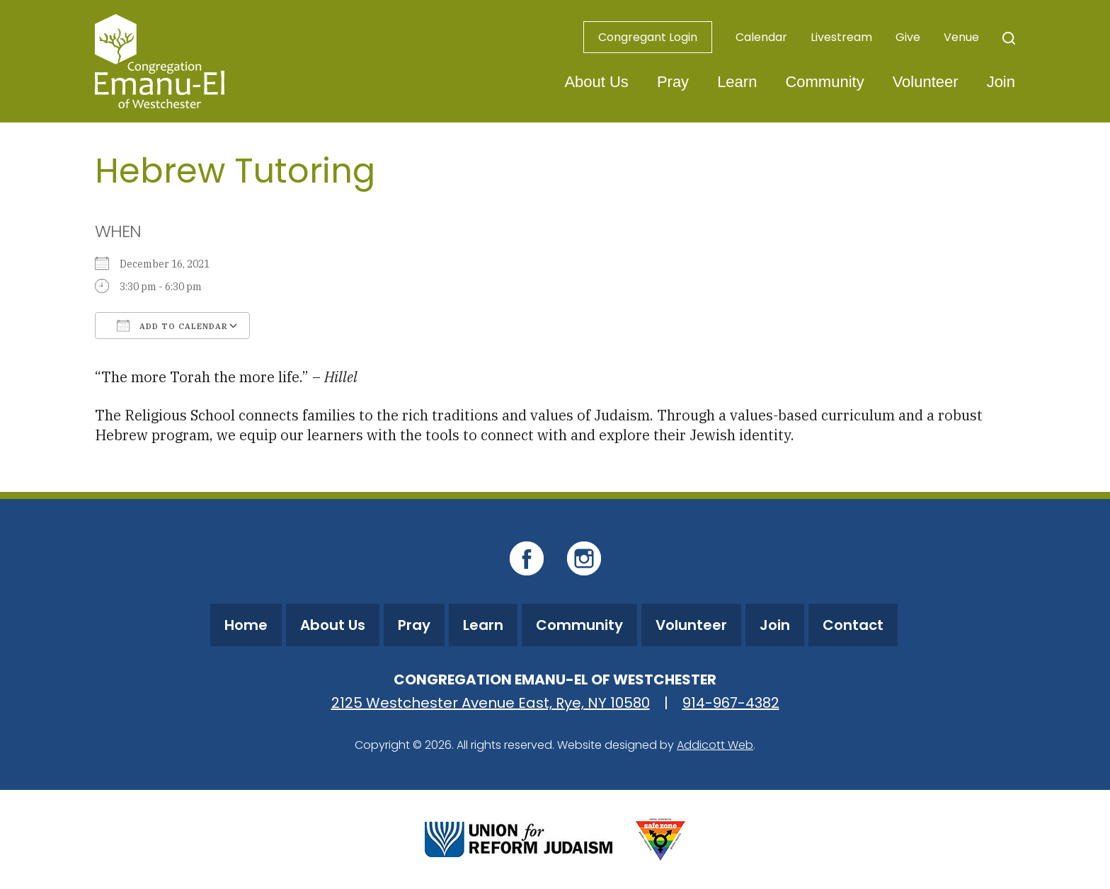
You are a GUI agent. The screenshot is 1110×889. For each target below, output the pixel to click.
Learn (737, 82)
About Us (596, 82)
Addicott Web (715, 745)
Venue (961, 37)
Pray (673, 82)
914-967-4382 (730, 703)
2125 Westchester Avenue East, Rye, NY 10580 (490, 703)
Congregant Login (647, 37)
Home (246, 625)
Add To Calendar (172, 325)
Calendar (761, 37)
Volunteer (926, 82)
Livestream (841, 37)
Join (1001, 82)
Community (824, 82)
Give (908, 37)
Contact (853, 625)
